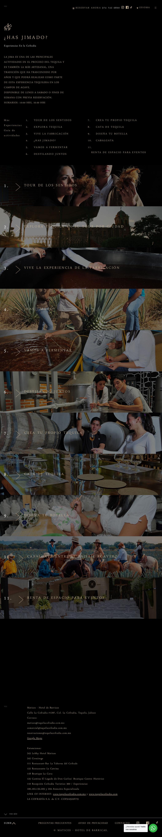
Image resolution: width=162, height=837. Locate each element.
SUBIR (8, 823)
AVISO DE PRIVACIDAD (93, 823)
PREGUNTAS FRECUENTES (54, 823)
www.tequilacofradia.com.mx (69, 794)
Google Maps (34, 739)
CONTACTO (122, 823)
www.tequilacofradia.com (103, 794)
